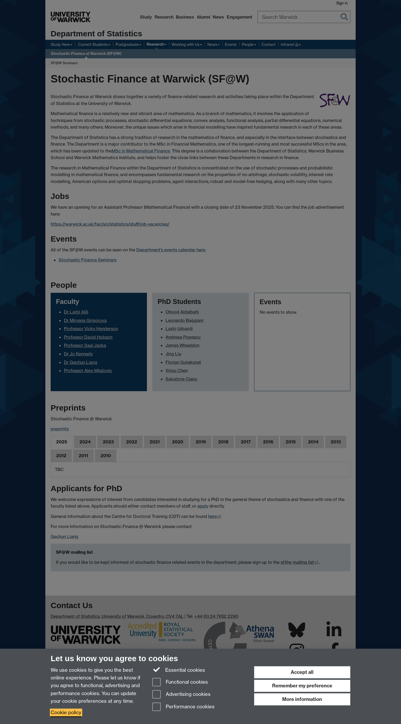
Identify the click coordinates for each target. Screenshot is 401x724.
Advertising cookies (181, 695)
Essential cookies (178, 669)
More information (302, 699)
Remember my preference (302, 686)
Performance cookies (183, 707)
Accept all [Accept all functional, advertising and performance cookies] (302, 672)
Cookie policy (66, 712)
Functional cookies (180, 682)
